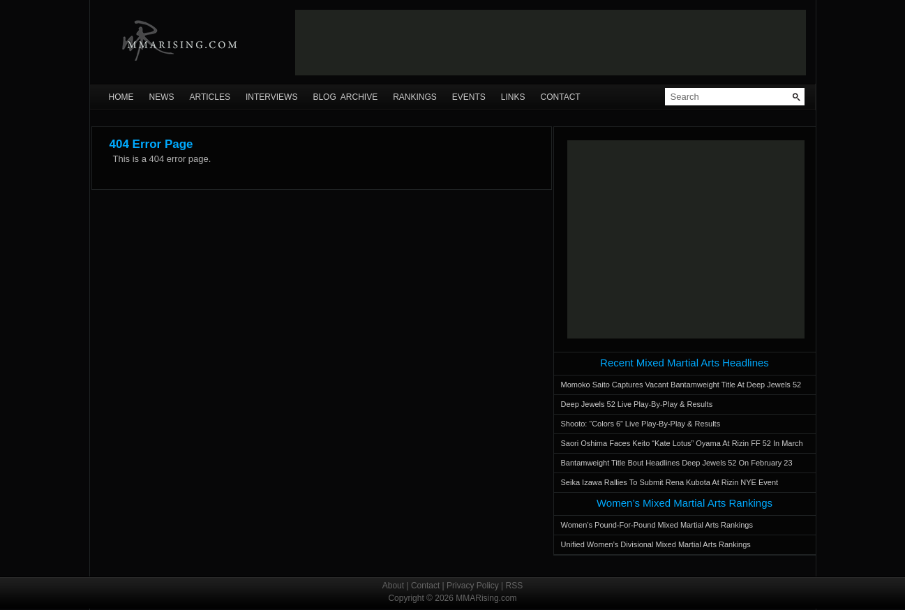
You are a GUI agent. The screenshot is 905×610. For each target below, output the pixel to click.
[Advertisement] (551, 42)
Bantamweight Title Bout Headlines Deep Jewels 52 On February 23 (677, 463)
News (161, 97)
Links (513, 97)
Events (469, 97)
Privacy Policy (473, 585)
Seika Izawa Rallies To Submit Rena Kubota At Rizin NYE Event (670, 482)
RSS (514, 585)
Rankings (415, 97)
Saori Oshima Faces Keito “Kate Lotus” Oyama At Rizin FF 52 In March (682, 443)
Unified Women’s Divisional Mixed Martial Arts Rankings (656, 544)
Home (121, 97)
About (393, 585)
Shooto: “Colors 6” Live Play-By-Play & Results (641, 423)
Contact (561, 97)
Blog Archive (345, 97)
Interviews (271, 97)
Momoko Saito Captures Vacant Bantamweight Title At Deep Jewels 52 (681, 384)
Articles (210, 97)
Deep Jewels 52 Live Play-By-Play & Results (637, 404)
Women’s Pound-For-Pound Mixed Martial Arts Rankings (657, 525)
